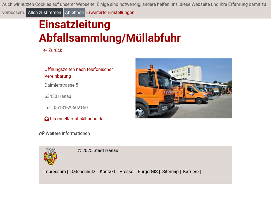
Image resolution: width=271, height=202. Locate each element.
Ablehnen (74, 12)
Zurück (52, 50)
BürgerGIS (148, 171)
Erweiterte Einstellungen (110, 12)
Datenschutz (82, 171)
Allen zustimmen (44, 12)
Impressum (54, 171)
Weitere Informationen (64, 133)
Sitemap (170, 171)
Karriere (191, 171)
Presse (126, 171)
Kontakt (107, 171)
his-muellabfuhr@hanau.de (74, 118)
